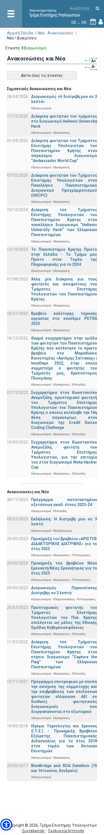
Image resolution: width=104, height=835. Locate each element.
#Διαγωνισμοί (41, 108)
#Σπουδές (79, 384)
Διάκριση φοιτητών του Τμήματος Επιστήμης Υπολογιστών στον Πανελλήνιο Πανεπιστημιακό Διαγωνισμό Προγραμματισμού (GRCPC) (64, 185)
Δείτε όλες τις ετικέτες (42, 75)
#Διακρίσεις (61, 132)
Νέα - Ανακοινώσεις (55, 33)
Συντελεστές (33, 831)
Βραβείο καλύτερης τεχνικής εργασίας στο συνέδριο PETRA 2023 (64, 318)
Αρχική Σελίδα (20, 33)
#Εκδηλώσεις (62, 530)
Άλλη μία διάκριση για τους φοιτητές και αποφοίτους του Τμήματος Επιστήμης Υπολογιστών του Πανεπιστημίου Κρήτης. (64, 289)
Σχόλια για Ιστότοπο (66, 831)
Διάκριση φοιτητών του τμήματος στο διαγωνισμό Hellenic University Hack (64, 121)
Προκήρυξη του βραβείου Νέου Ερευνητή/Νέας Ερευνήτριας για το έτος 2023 (64, 568)
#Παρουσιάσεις (64, 599)
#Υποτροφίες (81, 555)
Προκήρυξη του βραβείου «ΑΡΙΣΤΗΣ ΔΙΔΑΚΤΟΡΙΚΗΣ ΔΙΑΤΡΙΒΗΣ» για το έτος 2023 (64, 544)
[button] (6, 824)
